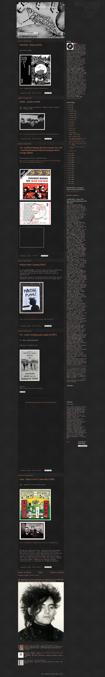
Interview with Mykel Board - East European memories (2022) (41, 645)
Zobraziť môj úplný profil (74, 98)
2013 (69, 175)
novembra (72, 113)
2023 (69, 153)
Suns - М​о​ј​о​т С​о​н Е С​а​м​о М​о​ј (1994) (37, 479)
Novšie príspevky (24, 572)
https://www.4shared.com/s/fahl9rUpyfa (31, 388)
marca (71, 130)
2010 (69, 181)
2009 (69, 183)
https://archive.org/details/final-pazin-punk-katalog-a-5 (37, 319)
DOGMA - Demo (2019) (31, 45)
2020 (69, 160)
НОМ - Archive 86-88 (30, 102)
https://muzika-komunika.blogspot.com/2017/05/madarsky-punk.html (41, 402)
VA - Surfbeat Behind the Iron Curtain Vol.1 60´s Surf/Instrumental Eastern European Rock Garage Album (41, 150)
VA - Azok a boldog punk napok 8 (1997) (38, 334)
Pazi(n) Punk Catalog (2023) (32, 264)
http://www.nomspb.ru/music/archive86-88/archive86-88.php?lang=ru (39, 134)
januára (71, 150)
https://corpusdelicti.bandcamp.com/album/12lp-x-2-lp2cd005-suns (39, 542)
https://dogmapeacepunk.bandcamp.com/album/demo (34, 88)
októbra (71, 115)
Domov (40, 572)
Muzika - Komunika (36, 6)
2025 (69, 107)
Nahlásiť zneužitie (73, 195)
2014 (69, 172)
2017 (69, 166)
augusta (71, 119)
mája (70, 126)
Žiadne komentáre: (37, 93)
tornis (68, 191)
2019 (69, 162)
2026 (69, 105)
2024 (69, 109)
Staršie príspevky (57, 572)
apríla (71, 128)
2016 (69, 168)
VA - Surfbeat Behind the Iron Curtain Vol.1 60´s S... (77, 139)
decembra (72, 111)
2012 (69, 177)
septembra (72, 117)
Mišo (77, 43)
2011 (69, 179)
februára (72, 132)
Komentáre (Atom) (34, 575)
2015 (69, 170)
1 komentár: (35, 255)
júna (70, 124)
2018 (69, 164)
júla (70, 121)
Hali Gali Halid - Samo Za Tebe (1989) (35, 660)
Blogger (61, 674)
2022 (69, 155)
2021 (69, 157)
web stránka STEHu (74, 191)
